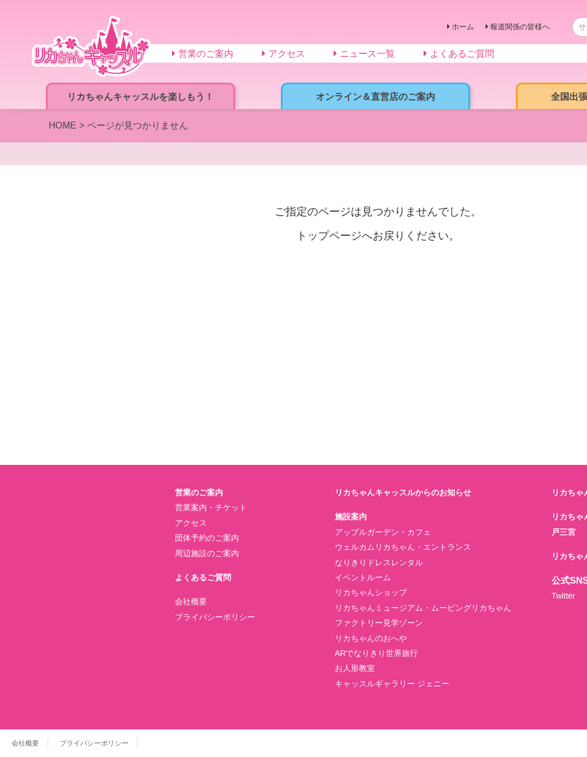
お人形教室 (355, 668)
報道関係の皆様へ (520, 26)
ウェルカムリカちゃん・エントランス (403, 547)
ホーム (463, 26)
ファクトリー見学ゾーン (379, 622)
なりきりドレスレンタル (379, 562)
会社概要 (191, 601)
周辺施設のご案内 (207, 553)
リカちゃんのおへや (371, 638)
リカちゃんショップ (371, 592)
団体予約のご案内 (207, 537)
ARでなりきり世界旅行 (376, 653)
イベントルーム (363, 577)
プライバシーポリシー (215, 617)
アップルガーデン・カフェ (383, 532)
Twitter (563, 595)
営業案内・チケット (211, 507)
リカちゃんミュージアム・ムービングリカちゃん (423, 607)
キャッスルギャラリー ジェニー (392, 683)
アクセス (191, 522)
